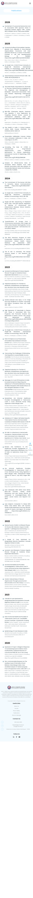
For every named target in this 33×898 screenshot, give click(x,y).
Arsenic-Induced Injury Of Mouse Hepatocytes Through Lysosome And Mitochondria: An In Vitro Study (15, 581)
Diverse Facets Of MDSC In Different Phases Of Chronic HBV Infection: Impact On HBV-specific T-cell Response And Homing (17, 527)
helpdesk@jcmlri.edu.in (18, 725)
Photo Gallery (16, 710)
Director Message (16, 715)
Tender (30, 444)
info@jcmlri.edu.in (18, 726)
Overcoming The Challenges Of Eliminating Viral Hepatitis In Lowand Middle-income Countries (17, 355)
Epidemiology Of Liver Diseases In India (16, 631)
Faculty (16, 708)
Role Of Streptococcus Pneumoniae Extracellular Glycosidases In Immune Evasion (16, 340)
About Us (16, 706)
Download (30, 454)
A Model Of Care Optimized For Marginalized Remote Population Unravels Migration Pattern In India (17, 600)
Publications (16, 713)
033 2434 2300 (18, 722)
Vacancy (30, 449)
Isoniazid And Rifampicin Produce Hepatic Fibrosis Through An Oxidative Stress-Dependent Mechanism (17, 273)
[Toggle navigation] (30, 3)
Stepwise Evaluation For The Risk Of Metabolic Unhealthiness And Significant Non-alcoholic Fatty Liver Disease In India (17, 285)
